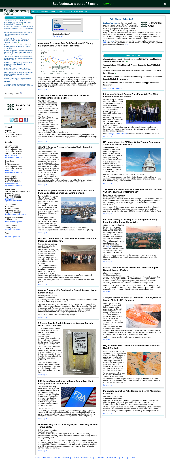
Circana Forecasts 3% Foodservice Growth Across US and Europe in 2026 (17, 69)
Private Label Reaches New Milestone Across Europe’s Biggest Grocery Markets (17, 79)
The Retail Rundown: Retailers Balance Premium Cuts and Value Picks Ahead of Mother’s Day (18, 58)
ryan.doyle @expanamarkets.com (13, 171)
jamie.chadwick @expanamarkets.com (13, 156)
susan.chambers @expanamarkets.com (13, 185)
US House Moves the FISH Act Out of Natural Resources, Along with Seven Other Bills (17, 46)
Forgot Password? (61, 29)
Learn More (109, 4)
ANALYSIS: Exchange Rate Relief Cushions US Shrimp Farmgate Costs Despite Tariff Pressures (17, 22)
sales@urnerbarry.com (13, 229)
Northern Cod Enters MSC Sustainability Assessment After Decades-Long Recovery (18, 64)
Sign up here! (57, 36)
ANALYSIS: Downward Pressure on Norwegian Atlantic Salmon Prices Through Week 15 (16, 40)
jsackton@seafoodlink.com (15, 214)
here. (105, 43)
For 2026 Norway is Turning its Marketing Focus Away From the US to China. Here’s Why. (18, 74)
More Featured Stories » (112, 88)
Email (55, 20)
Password (57, 23)
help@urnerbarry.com (13, 222)
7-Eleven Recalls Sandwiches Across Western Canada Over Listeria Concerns (18, 85)
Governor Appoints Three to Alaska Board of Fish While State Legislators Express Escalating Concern (18, 52)
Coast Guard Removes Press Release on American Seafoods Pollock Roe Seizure (18, 27)
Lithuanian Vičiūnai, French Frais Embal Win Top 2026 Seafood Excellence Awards (18, 34)
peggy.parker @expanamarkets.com (13, 200)
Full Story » (42, 89)
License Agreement (12, 237)
